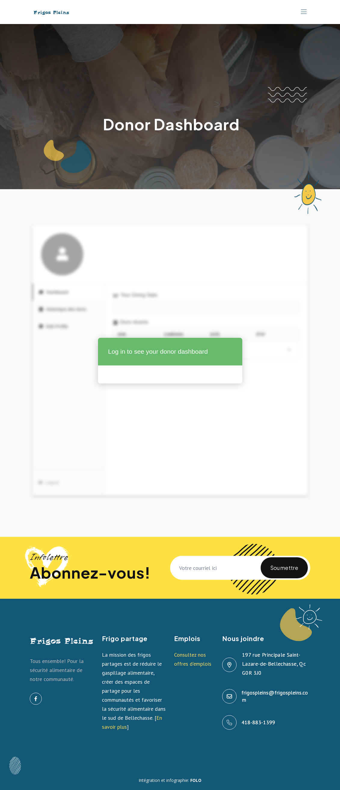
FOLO (195, 780)
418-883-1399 (258, 722)
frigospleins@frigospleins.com (275, 696)
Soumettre (284, 571)
